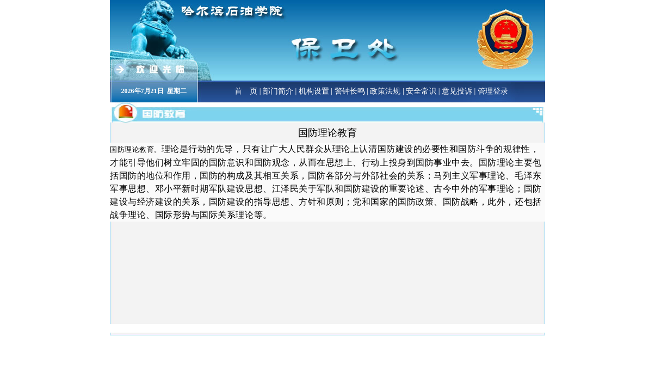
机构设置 (314, 91)
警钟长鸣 (350, 91)
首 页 (245, 91)
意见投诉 (457, 91)
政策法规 (385, 91)
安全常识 (421, 91)
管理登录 (493, 91)
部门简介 (278, 91)
